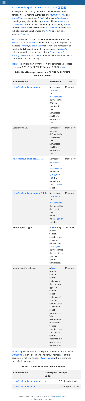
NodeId (62, 14)
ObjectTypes (54, 246)
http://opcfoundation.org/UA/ (27, 87)
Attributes (54, 14)
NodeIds (61, 21)
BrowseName (17, 18)
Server (64, 67)
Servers (15, 39)
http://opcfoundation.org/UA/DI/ (28, 158)
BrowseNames (55, 96)
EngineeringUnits (57, 52)
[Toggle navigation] (3, 2)
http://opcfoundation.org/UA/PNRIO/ (30, 193)
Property (24, 34)
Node (42, 18)
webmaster (60, 396)
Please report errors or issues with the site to (37, 396)
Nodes (23, 27)
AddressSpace (60, 18)
